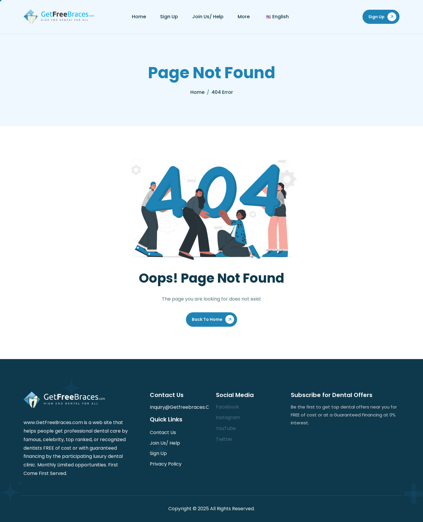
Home (139, 16)
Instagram (228, 417)
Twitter (224, 439)
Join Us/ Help (208, 16)
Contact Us (163, 432)
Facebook (227, 406)
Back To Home (207, 319)
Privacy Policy (166, 464)
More (244, 16)
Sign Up (169, 16)
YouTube (226, 428)
